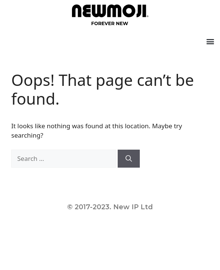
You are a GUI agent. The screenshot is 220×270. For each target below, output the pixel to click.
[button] (210, 41)
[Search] (129, 159)
